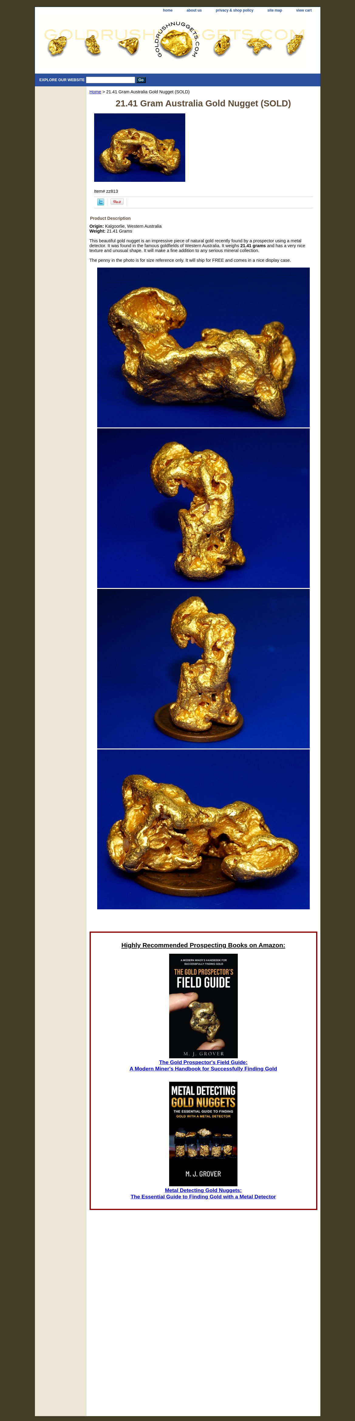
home (167, 10)
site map (274, 10)
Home (95, 91)
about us (194, 10)
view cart (304, 10)
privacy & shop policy (234, 10)
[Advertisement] (203, 917)
